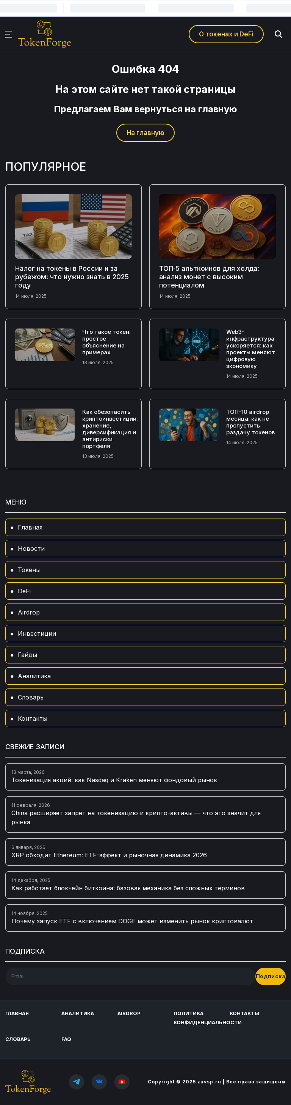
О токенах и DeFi (226, 34)
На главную (145, 133)
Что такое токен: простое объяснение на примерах (106, 342)
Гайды (27, 655)
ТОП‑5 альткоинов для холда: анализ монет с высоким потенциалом (209, 276)
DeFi (24, 591)
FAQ (66, 1039)
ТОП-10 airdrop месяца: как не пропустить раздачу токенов (250, 422)
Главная (30, 527)
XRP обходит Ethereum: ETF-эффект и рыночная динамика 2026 (109, 855)
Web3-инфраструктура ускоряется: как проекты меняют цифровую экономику (250, 348)
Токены (29, 570)
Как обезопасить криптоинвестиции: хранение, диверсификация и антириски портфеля (110, 429)
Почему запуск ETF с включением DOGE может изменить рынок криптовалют (132, 921)
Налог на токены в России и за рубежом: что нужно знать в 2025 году (72, 276)
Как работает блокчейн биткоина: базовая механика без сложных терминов (128, 888)
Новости (31, 548)
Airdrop (29, 612)
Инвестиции (37, 633)
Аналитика (34, 676)
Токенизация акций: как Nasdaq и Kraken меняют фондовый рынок (114, 780)
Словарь (31, 697)
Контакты (32, 718)
